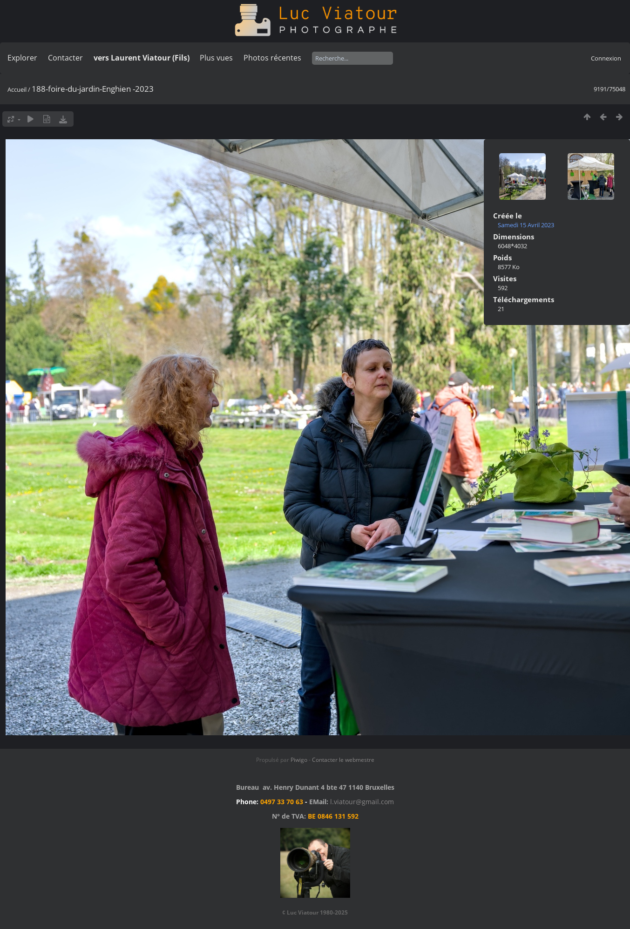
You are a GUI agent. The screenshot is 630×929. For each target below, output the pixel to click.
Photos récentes (272, 58)
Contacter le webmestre (343, 760)
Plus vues (216, 58)
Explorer (22, 58)
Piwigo (299, 760)
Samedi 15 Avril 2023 (526, 225)
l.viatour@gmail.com (362, 801)
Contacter (65, 58)
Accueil (17, 89)
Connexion (606, 58)
